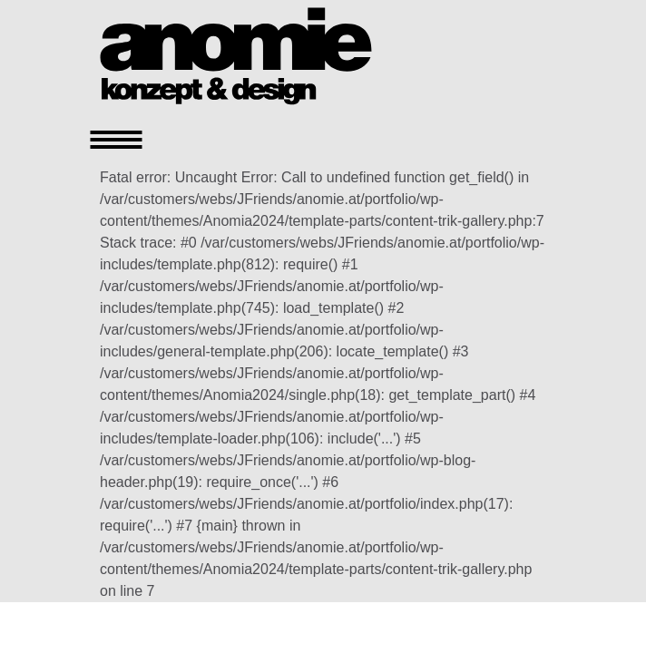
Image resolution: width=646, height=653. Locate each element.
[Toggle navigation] (116, 139)
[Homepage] (236, 55)
